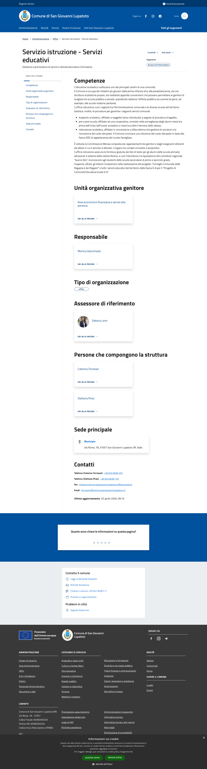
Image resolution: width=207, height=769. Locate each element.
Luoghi (150, 685)
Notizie (150, 660)
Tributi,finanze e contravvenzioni (120, 670)
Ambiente (109, 676)
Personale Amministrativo (31, 686)
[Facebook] (144, 16)
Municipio (89, 441)
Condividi (153, 52)
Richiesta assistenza (71, 727)
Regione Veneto (26, 3)
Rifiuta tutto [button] (115, 757)
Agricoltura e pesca (113, 691)
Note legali (109, 727)
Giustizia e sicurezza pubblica (118, 665)
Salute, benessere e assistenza (119, 681)
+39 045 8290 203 (113, 473)
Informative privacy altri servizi (119, 722)
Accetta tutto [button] (92, 758)
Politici (22, 681)
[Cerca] (184, 15)
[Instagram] (152, 16)
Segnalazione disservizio (73, 717)
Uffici (55, 39)
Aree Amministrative (29, 665)
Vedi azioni (168, 52)
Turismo (65, 691)
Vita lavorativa (69, 671)
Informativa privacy (113, 717)
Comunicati (152, 665)
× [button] (204, 738)
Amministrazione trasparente (118, 712)
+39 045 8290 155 (109, 478)
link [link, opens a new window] (131, 752)
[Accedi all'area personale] (173, 3)
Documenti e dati (27, 691)
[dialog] (103, 752)
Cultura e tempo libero (72, 665)
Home (25, 39)
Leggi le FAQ (68, 722)
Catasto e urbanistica (72, 686)
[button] (103, 764)
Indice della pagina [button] (34, 76)
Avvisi (150, 671)
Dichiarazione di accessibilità (118, 732)
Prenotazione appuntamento (75, 712)
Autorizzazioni (111, 686)
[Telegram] (159, 16)
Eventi (150, 690)
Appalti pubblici (69, 681)
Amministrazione (40, 39)
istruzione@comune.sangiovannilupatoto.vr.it (103, 490)
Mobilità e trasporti (71, 696)
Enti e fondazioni (27, 676)
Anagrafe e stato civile (72, 660)
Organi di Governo (28, 660)
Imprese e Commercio (72, 676)
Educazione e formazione (116, 660)
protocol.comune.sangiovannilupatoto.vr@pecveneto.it (105, 484)
